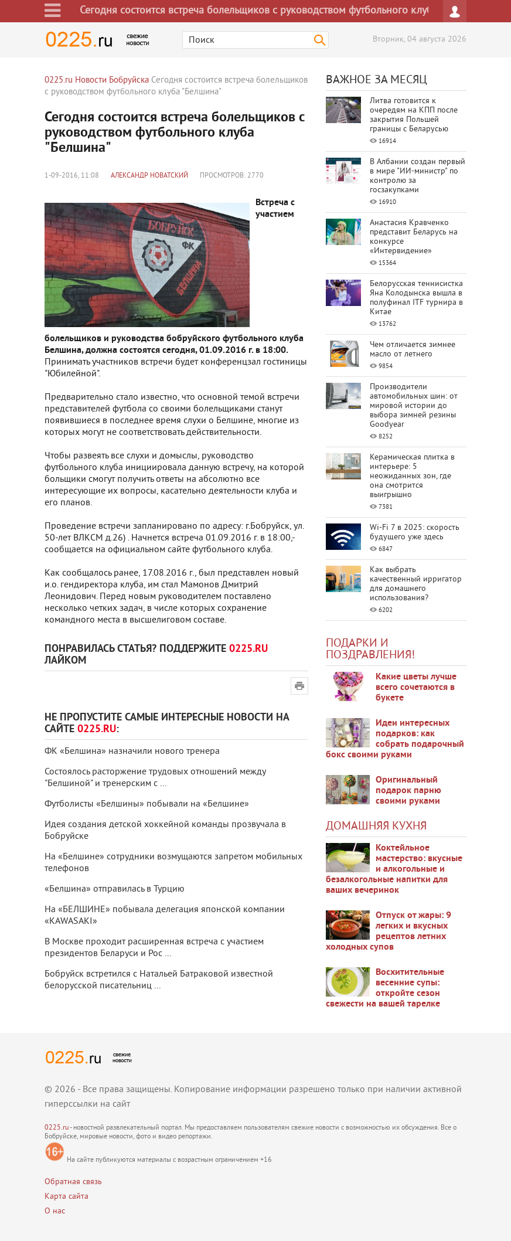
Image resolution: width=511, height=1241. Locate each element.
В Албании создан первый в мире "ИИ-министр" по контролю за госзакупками (417, 176)
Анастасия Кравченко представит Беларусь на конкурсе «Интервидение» (414, 237)
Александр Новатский (149, 176)
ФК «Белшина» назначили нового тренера (132, 751)
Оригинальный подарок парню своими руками (408, 790)
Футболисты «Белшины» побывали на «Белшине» (147, 804)
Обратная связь (73, 1182)
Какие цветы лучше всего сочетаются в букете (416, 687)
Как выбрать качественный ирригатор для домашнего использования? (416, 584)
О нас (55, 1211)
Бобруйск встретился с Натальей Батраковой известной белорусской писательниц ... (159, 980)
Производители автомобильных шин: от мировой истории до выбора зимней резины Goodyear (414, 406)
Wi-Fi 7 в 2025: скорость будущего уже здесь (414, 532)
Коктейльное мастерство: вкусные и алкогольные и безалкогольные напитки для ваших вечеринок (394, 869)
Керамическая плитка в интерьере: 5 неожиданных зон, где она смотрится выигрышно (412, 476)
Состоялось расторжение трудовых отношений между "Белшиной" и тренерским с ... (155, 778)
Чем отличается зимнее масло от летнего (412, 349)
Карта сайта (66, 1197)
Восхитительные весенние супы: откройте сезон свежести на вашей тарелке (385, 988)
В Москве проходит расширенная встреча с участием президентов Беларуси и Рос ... (154, 948)
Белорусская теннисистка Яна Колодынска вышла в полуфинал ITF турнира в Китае (416, 298)
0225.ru (57, 1128)
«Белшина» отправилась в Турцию (115, 889)
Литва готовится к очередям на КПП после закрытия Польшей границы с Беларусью (414, 115)
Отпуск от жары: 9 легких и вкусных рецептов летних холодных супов (388, 931)
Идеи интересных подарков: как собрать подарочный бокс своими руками (395, 739)
